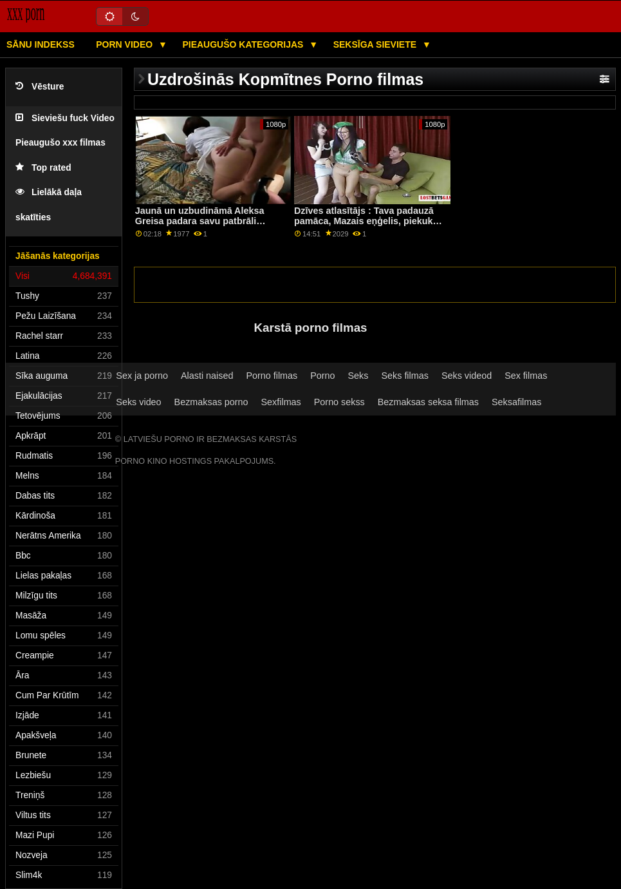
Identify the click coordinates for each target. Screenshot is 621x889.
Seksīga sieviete (376, 44)
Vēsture (39, 86)
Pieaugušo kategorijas (244, 44)
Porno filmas (271, 375)
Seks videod (466, 375)
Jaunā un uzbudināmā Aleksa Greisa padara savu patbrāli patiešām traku (199, 221)
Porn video (125, 44)
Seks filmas (404, 375)
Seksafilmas (516, 402)
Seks (358, 375)
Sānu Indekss (40, 44)
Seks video (138, 402)
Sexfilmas (281, 402)
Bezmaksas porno (211, 402)
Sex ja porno (142, 375)
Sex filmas (526, 375)
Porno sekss (339, 402)
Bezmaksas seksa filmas (428, 402)
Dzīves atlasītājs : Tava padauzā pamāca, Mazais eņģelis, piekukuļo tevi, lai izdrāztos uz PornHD (370, 221)
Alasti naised (207, 375)
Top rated (43, 168)
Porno (322, 375)
